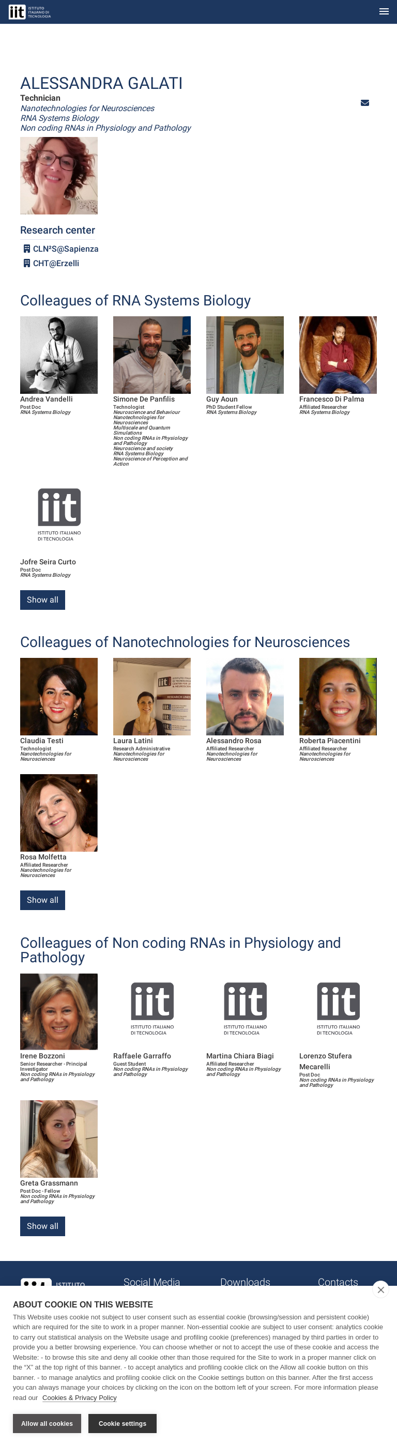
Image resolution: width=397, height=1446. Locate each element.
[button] (365, 103)
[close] (380, 1290)
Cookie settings (122, 1423)
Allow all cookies (47, 1423)
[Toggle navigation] (384, 12)
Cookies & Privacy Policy (79, 1399)
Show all (42, 600)
